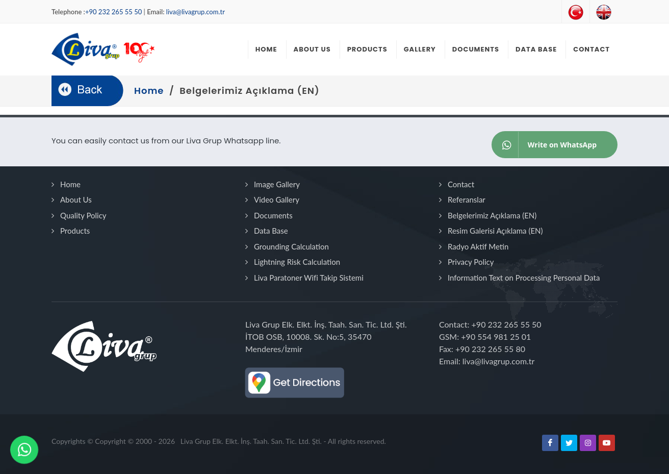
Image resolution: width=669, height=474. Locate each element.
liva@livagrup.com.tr (195, 12)
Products (75, 230)
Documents (273, 215)
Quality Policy (83, 215)
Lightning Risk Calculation (297, 261)
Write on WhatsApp (544, 145)
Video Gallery (276, 199)
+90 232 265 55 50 (113, 12)
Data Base (271, 230)
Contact (461, 184)
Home (70, 184)
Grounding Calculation (291, 246)
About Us (76, 199)
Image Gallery (277, 184)
